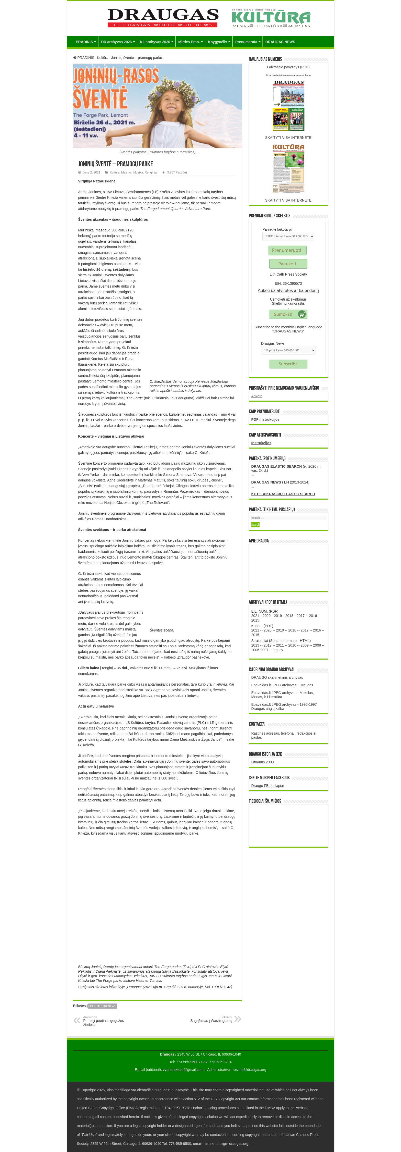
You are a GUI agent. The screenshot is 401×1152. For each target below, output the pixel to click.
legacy (278, 650)
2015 (255, 620)
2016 (313, 616)
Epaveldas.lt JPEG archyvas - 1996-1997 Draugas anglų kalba (284, 706)
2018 (289, 616)
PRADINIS (84, 42)
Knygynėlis (217, 42)
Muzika (138, 172)
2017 (301, 616)
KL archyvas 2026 (155, 42)
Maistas (126, 172)
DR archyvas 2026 (116, 42)
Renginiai (151, 172)
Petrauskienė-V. (102, 1006)
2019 (278, 616)
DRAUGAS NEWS (280, 42)
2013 (255, 645)
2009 (305, 645)
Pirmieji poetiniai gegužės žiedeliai (109, 1021)
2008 (317, 645)
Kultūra (102, 58)
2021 (255, 616)
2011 (280, 645)
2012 (268, 645)
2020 (267, 616)
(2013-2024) (280, 482)
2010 (292, 645)
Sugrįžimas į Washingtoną (205, 1019)
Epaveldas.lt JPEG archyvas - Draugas (282, 685)
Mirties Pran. (189, 42)
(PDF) (288, 67)
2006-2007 (260, 650)
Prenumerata (246, 42)
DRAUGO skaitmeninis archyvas (277, 677)
